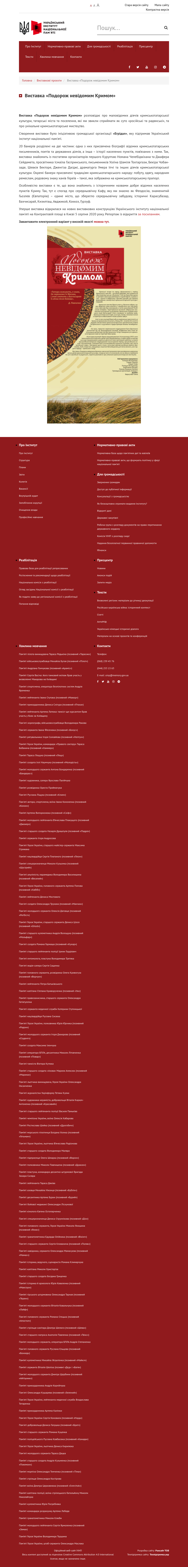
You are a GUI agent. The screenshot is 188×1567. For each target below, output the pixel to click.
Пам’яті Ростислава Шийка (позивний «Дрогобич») (46, 1125)
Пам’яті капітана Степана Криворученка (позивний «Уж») (50, 990)
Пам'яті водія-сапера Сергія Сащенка (39, 965)
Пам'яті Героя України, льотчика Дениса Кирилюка (46, 1446)
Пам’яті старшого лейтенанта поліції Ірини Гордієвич (47, 951)
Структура (24, 460)
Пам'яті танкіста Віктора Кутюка (36, 1063)
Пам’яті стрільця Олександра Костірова (40, 1478)
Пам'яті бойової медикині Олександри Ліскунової (46, 1204)
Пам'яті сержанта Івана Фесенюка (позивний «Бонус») (48, 729)
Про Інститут (33, 46)
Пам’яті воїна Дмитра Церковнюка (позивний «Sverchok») (50, 1485)
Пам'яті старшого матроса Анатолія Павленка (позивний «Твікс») (54, 1334)
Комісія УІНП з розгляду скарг (113, 536)
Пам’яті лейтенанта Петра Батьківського (40, 983)
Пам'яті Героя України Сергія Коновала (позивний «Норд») (50, 1417)
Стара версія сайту (136, 5)
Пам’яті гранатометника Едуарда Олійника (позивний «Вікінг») (53, 1236)
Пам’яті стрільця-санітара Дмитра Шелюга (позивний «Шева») (52, 1327)
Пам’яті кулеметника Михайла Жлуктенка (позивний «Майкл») (52, 1360)
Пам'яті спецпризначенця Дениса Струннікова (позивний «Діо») (53, 1218)
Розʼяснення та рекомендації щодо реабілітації (44, 575)
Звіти (22, 474)
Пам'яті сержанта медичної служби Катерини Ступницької (50, 1009)
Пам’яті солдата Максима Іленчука (37, 1045)
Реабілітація (125, 46)
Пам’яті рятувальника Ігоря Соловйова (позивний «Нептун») (51, 737)
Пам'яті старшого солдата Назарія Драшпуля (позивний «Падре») (54, 831)
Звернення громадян (108, 482)
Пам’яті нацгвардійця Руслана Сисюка (39, 1016)
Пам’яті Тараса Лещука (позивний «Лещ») (41, 755)
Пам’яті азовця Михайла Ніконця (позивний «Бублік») (48, 1190)
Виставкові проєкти (49, 80)
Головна (27, 80)
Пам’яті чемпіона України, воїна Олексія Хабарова (46, 1118)
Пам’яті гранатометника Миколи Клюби (40, 1518)
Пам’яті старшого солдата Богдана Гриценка (42, 1276)
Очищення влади (28, 509)
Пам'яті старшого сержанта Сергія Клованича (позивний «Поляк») (54, 1243)
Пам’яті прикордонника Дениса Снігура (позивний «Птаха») (51, 704)
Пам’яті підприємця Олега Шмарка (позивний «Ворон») (49, 1157)
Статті (100, 614)
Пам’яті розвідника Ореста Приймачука (40, 787)
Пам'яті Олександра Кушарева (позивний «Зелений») (48, 1392)
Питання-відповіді (29, 603)
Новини (101, 568)
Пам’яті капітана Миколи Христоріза (38, 1269)
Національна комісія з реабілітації (37, 582)
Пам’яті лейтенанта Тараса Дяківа (37, 1183)
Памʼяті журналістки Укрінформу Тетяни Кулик (44, 1092)
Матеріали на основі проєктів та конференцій (122, 636)
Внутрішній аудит (28, 495)
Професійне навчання (31, 517)
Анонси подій (104, 575)
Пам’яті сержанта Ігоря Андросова (37, 838)
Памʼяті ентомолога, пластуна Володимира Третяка (46, 958)
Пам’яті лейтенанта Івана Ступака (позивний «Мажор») (48, 697)
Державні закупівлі (107, 517)
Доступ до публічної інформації (114, 489)
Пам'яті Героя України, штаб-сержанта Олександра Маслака (51, 1543)
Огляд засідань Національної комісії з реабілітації (46, 589)
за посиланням (149, 214)
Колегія (23, 481)
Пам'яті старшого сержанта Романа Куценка (43, 1432)
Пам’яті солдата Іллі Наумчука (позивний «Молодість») (48, 762)
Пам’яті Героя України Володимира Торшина (43, 1536)
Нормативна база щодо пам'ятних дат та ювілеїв (123, 453)
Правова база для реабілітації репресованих (43, 568)
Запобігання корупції (30, 502)
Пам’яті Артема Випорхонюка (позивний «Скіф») (45, 812)
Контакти (76, 57)
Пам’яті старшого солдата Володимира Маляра (44, 1150)
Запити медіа (104, 582)
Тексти (29, 57)
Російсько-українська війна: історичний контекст (123, 607)
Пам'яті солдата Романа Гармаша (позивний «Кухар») (48, 944)
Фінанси (101, 550)
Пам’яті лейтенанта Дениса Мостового (39, 896)
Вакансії (23, 488)
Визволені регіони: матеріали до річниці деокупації (125, 600)
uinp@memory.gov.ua (117, 675)
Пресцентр (146, 46)
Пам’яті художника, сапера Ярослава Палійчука (44, 780)
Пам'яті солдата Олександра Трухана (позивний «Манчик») (51, 903)
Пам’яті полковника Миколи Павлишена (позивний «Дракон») (52, 1164)
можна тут (101, 221)
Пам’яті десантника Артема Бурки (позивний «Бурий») (48, 1197)
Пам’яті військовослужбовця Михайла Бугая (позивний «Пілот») (53, 661)
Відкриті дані (104, 510)
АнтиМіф (102, 621)
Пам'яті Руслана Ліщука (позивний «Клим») (42, 794)
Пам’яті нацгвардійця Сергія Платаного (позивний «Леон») (50, 856)
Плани (22, 467)
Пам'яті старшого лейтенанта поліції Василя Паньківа (48, 1111)
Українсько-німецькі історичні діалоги (118, 628)
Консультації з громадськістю (113, 496)
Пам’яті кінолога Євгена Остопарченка (40, 1211)
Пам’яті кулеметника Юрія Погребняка (40, 1503)
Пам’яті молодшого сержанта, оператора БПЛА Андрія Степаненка (54, 1341)
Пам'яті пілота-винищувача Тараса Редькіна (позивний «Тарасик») (55, 654)
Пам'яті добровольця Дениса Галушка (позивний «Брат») (49, 1425)
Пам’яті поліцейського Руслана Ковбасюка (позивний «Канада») (53, 1439)
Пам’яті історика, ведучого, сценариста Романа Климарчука (51, 1262)
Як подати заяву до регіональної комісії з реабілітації (48, 596)
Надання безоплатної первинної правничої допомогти (127, 543)
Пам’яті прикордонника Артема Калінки (40, 1410)
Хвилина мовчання (52, 57)
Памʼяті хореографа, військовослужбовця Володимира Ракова (52, 722)
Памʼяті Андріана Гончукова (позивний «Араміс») (45, 668)
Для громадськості (99, 46)
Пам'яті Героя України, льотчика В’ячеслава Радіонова (48, 1143)
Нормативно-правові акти (64, 46)
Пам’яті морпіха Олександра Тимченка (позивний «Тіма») (50, 1471)
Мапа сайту (162, 5)
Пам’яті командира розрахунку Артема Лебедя (44, 1511)
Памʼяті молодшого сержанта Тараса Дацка (42, 1453)
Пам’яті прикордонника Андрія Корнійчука (42, 1385)
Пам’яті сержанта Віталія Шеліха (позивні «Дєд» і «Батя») (50, 1367)
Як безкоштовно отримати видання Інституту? (122, 503)
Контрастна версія (157, 9)
